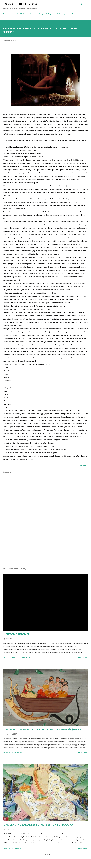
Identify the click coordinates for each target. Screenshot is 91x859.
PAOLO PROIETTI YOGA (20, 4)
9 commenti (17, 848)
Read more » (83, 658)
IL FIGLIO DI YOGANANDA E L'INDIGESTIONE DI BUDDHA (38, 824)
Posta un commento (21, 658)
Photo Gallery (77, 14)
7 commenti (17, 753)
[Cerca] (82, 4)
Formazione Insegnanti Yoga (41, 14)
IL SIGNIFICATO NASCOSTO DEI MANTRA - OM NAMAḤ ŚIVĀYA (42, 729)
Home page (7, 14)
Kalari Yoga (61, 14)
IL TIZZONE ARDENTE (16, 634)
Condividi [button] (82, 465)
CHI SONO (20, 14)
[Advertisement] (45, 545)
